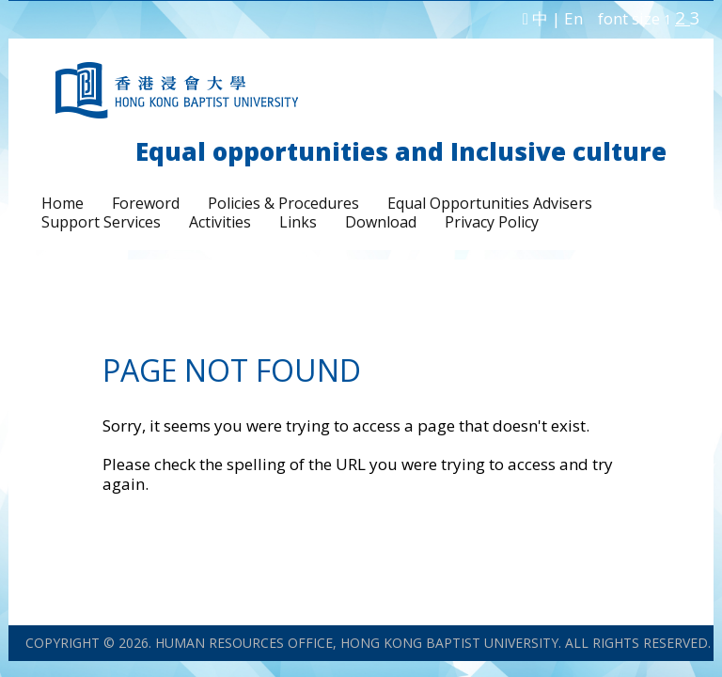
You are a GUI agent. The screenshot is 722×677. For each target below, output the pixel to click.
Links (298, 222)
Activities (220, 222)
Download (380, 222)
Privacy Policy (492, 222)
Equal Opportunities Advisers (489, 203)
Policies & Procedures (283, 203)
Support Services (101, 222)
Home (62, 203)
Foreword (146, 203)
